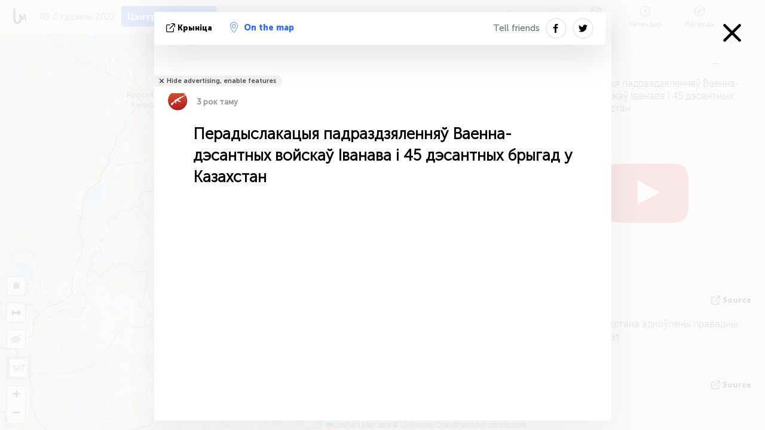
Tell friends (516, 28)
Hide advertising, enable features (221, 81)
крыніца (190, 27)
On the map (262, 27)
